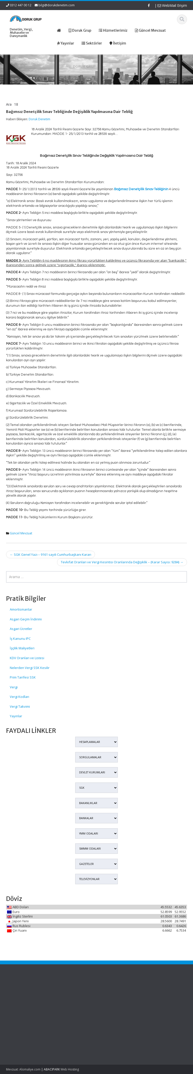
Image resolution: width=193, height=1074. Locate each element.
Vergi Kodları (19, 696)
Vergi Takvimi (20, 706)
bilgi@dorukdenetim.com (56, 5)
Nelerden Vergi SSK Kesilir (30, 667)
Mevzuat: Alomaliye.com (23, 1069)
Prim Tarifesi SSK (23, 677)
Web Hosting (70, 1069)
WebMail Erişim (172, 5)
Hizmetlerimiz (115, 1001)
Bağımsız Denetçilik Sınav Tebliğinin (141, 189)
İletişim (110, 1011)
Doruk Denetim (39, 119)
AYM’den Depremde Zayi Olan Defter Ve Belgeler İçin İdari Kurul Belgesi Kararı (20, 1034)
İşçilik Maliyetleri (22, 648)
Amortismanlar (21, 609)
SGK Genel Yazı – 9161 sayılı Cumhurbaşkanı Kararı (50, 554)
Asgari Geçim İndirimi (26, 619)
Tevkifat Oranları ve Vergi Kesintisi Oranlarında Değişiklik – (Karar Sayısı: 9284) (122, 562)
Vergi (14, 687)
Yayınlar (16, 716)
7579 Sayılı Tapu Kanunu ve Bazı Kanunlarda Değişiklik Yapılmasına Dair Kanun (17, 1006)
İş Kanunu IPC (20, 638)
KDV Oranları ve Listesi (27, 658)
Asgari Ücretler (21, 628)
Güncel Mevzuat (21, 533)
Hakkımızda (114, 997)
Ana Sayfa (113, 992)
